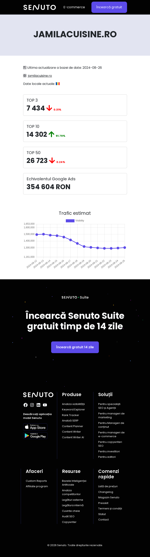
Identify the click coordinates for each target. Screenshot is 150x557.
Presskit (103, 503)
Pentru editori (107, 457)
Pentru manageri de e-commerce (111, 434)
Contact (103, 520)
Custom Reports (36, 481)
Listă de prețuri (108, 486)
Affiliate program (37, 486)
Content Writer (71, 432)
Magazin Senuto (108, 497)
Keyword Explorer (73, 409)
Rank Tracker (70, 415)
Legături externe (72, 500)
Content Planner (72, 426)
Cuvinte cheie (71, 511)
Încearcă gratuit (109, 7)
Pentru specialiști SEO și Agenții (109, 406)
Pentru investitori (109, 451)
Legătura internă (73, 505)
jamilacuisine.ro (40, 75)
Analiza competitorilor (71, 492)
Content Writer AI (73, 437)
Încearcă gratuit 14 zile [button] (75, 347)
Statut (102, 514)
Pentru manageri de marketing (111, 415)
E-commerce (74, 7)
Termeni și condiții (110, 508)
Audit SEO (68, 516)
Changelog (105, 492)
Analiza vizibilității (73, 404)
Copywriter (69, 522)
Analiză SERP (70, 420)
